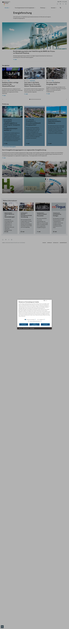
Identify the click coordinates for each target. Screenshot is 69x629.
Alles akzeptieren (34, 324)
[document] (34, 309)
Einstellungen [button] (32, 328)
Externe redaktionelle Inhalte (34, 321)
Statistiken (41, 319)
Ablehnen (45, 324)
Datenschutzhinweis (26, 328)
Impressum (20, 328)
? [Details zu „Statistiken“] (44, 319)
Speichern (23, 324)
